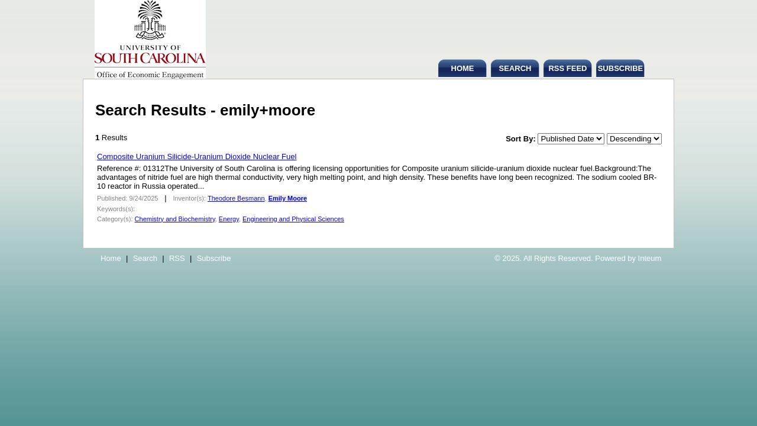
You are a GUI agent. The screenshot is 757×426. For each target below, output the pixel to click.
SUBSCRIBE (620, 68)
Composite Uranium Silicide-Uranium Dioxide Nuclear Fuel (196, 156)
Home (111, 258)
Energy (229, 218)
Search (145, 258)
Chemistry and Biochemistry (175, 218)
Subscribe (214, 258)
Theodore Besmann (236, 198)
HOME (462, 68)
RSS (177, 258)
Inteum (650, 258)
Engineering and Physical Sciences (293, 218)
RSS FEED (567, 68)
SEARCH (515, 68)
